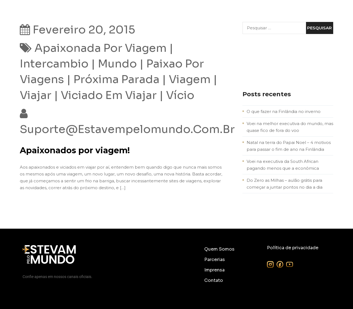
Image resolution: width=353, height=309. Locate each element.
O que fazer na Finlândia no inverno (284, 111)
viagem (190, 79)
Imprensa (214, 270)
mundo (117, 64)
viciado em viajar (109, 95)
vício (180, 95)
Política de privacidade (292, 248)
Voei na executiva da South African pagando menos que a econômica (283, 165)
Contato (213, 280)
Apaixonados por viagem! (75, 150)
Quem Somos (219, 249)
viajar (35, 95)
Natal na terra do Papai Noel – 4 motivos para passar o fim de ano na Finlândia (289, 146)
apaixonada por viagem (100, 48)
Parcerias (214, 259)
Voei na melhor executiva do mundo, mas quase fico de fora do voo (290, 127)
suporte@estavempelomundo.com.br (127, 129)
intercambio (54, 64)
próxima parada (116, 79)
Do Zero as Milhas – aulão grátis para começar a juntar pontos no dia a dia (284, 184)
